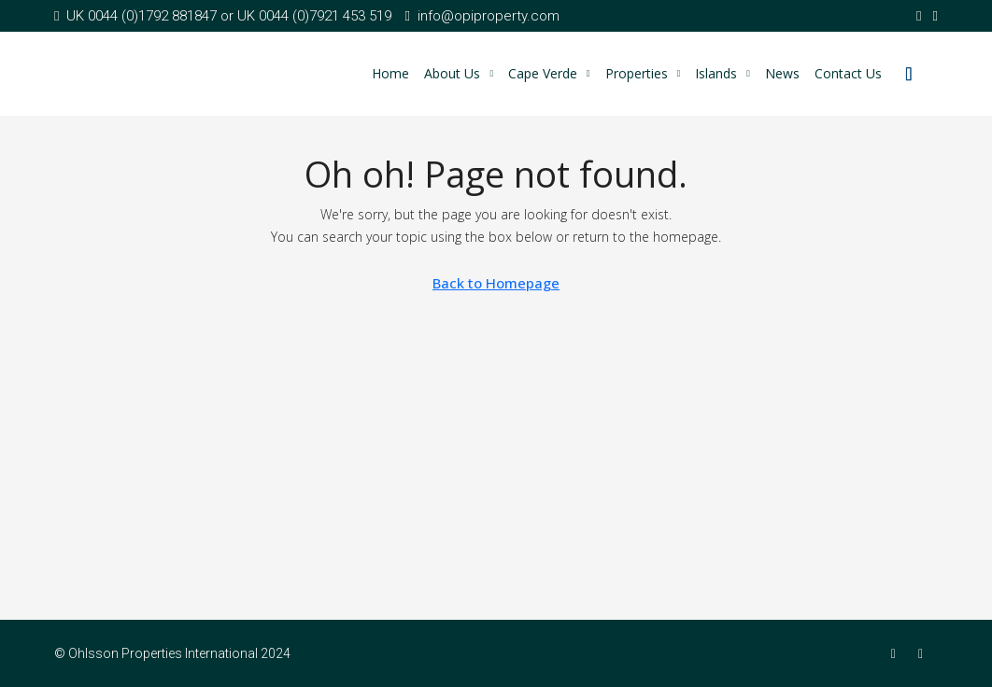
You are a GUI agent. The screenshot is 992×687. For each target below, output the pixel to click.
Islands (716, 73)
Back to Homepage (496, 282)
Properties (636, 73)
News (782, 73)
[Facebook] (897, 653)
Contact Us (848, 73)
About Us (452, 73)
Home (390, 73)
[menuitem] (908, 73)
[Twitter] (924, 653)
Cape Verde (542, 73)
